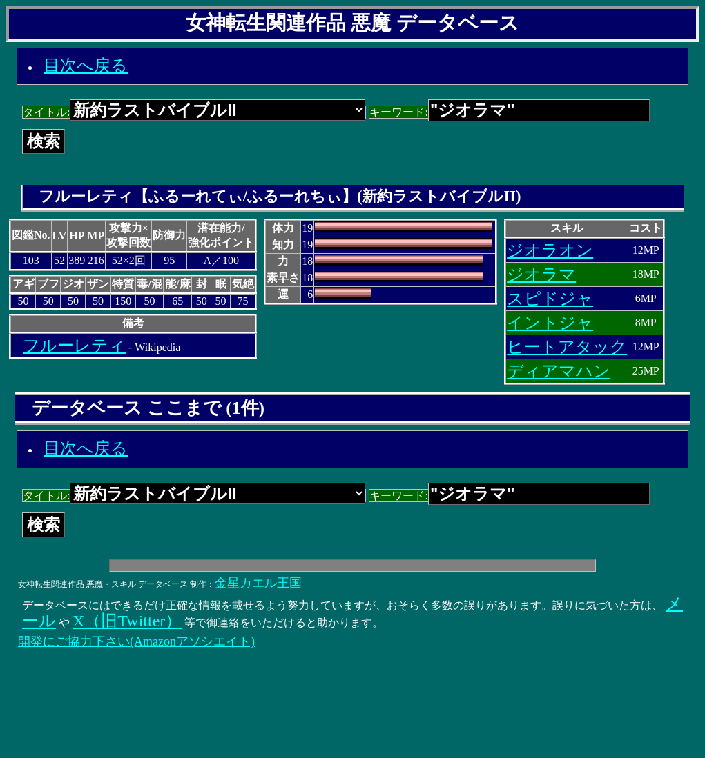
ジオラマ (541, 274)
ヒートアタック (567, 347)
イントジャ (550, 323)
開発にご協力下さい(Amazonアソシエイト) (136, 641)
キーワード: (509, 112)
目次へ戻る (86, 65)
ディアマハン (558, 371)
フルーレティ (74, 346)
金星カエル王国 (258, 583)
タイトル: (194, 112)
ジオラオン (550, 250)
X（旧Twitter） (127, 621)
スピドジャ (550, 299)
